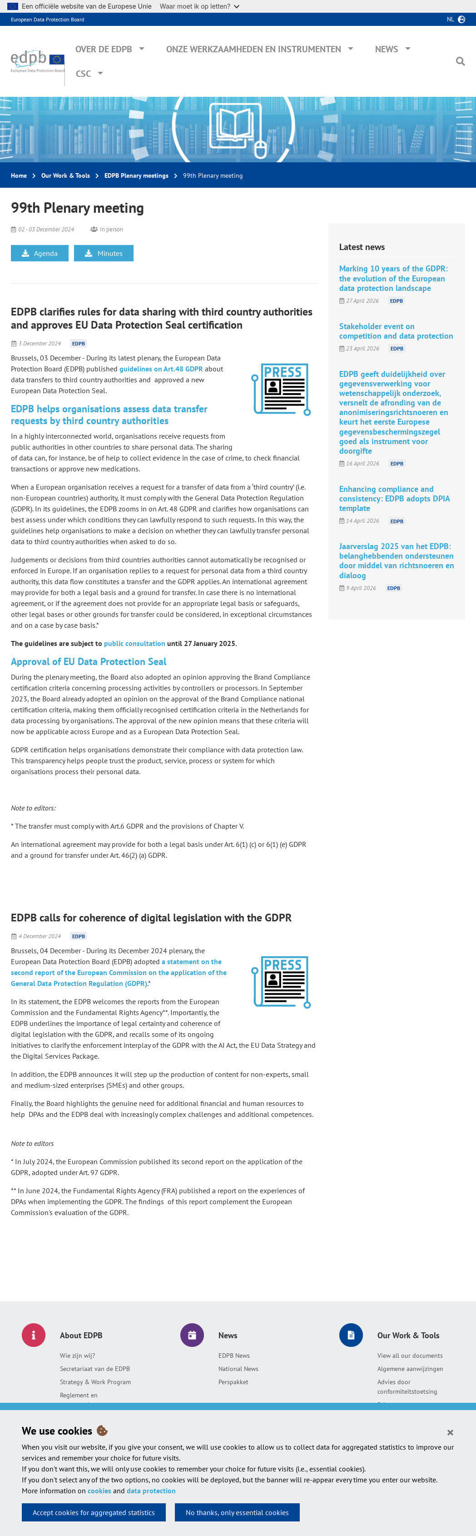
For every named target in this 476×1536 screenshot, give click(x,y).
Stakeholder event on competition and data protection (396, 331)
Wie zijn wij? (77, 1355)
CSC (83, 74)
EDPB (78, 343)
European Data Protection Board (47, 19)
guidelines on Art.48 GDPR (161, 368)
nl (450, 19)
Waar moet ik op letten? (199, 6)
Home (19, 175)
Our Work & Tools (65, 175)
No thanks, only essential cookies (237, 1512)
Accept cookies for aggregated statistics (94, 1512)
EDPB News (234, 1355)
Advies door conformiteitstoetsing (407, 1387)
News (386, 49)
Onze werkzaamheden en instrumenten (253, 49)
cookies (99, 1490)
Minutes (104, 253)
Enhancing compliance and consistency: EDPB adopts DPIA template (394, 498)
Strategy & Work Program (95, 1382)
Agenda (40, 253)
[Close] (450, 1432)
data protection (151, 1490)
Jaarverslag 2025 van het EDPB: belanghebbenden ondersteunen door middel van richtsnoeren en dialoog (396, 560)
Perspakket (233, 1382)
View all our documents (410, 1355)
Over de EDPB (103, 49)
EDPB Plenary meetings (136, 175)
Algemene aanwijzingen (410, 1369)
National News (238, 1369)
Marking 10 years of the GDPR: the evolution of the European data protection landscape (393, 278)
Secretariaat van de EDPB (95, 1369)
